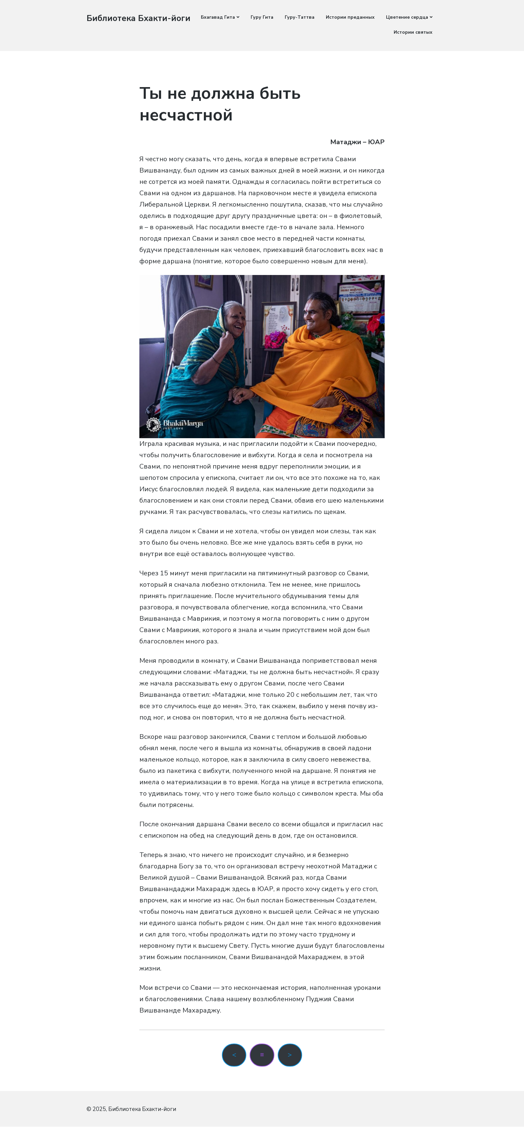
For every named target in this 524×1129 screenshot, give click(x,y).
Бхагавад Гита (218, 17)
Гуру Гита (262, 17)
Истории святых (413, 32)
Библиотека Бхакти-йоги (130, 23)
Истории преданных (350, 17)
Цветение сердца (407, 17)
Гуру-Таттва (299, 17)
